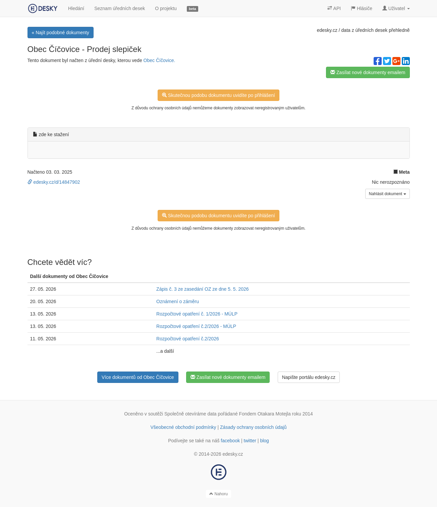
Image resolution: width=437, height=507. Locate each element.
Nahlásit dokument (387, 193)
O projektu (166, 8)
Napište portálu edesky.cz (308, 377)
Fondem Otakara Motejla (265, 413)
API (334, 8)
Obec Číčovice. (159, 60)
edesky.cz (327, 30)
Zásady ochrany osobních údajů (253, 427)
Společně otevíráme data (190, 413)
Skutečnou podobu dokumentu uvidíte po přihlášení (218, 95)
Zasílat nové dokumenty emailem (367, 72)
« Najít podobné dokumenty (60, 32)
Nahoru (218, 494)
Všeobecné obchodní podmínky (183, 427)
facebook (230, 440)
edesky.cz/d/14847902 (54, 182)
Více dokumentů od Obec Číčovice (138, 377)
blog (264, 440)
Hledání (76, 8)
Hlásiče (361, 8)
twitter (250, 440)
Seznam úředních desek (119, 8)
